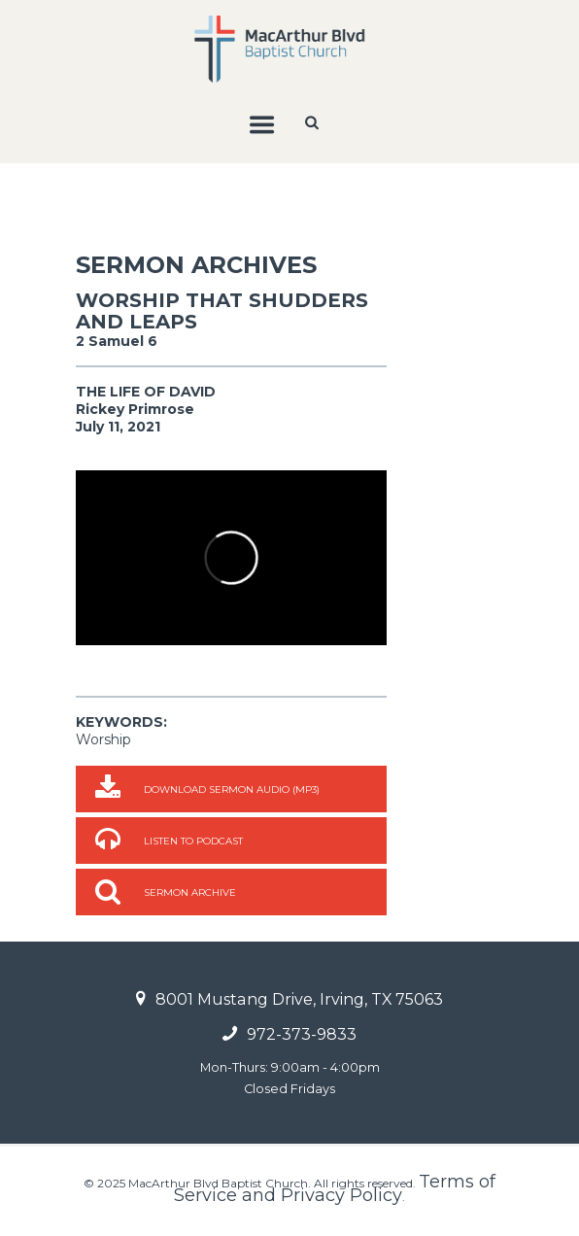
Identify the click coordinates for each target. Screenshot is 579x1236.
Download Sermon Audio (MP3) (232, 789)
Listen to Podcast (193, 841)
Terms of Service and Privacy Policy (334, 1188)
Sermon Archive (190, 892)
